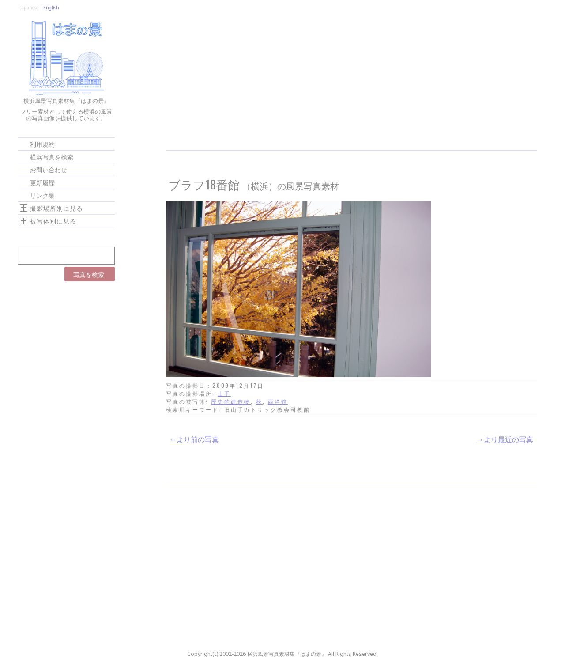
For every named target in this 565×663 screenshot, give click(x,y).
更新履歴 (42, 182)
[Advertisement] (351, 84)
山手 (224, 393)
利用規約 (42, 143)
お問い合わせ (48, 169)
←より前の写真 (194, 439)
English (51, 7)
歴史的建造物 (231, 401)
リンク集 (42, 195)
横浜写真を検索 (51, 156)
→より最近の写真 (505, 439)
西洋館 (278, 401)
